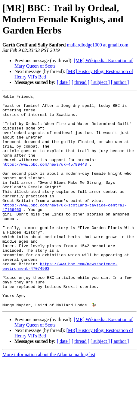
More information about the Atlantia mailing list (48, 396)
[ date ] (63, 82)
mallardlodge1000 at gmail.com (97, 44)
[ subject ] (100, 82)
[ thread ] (80, 82)
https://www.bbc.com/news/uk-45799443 (44, 178)
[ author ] (120, 82)
